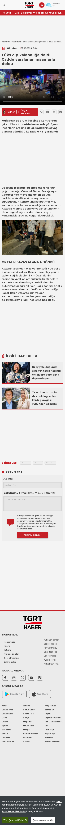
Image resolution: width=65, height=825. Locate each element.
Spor (47, 726)
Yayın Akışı (50, 734)
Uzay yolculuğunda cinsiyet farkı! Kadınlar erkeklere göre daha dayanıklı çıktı (46, 372)
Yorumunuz (30, 492)
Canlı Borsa (7, 710)
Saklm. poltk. (10, 662)
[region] (32, 810)
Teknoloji (49, 730)
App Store (40, 694)
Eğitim (5, 726)
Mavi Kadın (28, 726)
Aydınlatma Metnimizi (14, 811)
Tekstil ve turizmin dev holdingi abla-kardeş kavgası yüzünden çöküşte (44, 398)
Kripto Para (28, 714)
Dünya (5, 722)
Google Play (14, 694)
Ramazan (49, 710)
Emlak (5, 734)
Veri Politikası (50, 656)
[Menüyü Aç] (9, 5)
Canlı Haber (7, 714)
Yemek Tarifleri (52, 742)
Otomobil (27, 738)
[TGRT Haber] (29, 5)
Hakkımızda (9, 642)
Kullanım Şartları (51, 640)
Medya (26, 730)
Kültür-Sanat (29, 710)
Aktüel (5, 706)
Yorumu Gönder (32, 535)
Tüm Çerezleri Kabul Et (15, 820)
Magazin (27, 722)
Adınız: (8, 478)
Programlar (50, 706)
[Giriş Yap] (42, 5)
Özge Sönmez (25, 112)
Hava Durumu (8, 742)
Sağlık (47, 714)
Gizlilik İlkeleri (50, 644)
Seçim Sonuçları (52, 718)
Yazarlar (49, 738)
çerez (59, 801)
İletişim (7, 650)
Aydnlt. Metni (50, 660)
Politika (27, 742)
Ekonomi (6, 730)
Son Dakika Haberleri (54, 722)
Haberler (6, 42)
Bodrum (7, 187)
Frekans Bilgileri (11, 654)
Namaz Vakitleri (30, 734)
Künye (7, 646)
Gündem (16, 42)
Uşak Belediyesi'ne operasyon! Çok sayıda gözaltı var (38, 12)
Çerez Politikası (11, 658)
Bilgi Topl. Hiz (50, 652)
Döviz (4, 718)
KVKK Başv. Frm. (51, 664)
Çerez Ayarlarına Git (43, 820)
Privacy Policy (50, 648)
